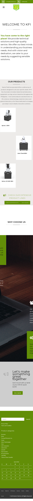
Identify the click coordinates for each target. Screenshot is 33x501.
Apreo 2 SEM (5, 125)
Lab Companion (5, 446)
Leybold (3, 449)
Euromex (3, 434)
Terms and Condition (6, 425)
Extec (2, 436)
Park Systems (4, 451)
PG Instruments (5, 453)
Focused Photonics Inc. (6, 438)
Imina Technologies (6, 442)
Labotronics (4, 447)
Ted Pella (3, 455)
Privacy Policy (4, 423)
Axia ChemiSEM (22, 153)
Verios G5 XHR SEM (7, 181)
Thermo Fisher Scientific (7, 457)
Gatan (2, 440)
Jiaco (2, 444)
